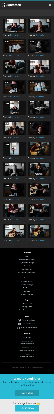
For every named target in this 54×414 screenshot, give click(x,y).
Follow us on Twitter (29, 320)
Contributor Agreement (27, 310)
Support (27, 266)
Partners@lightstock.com (27, 350)
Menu (50, 5)
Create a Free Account (27, 259)
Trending (27, 291)
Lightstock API (27, 269)
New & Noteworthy (27, 294)
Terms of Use (27, 303)
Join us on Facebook (29, 324)
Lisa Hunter (14, 35)
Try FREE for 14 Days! (27, 263)
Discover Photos (27, 281)
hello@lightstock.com (27, 356)
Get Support (27, 337)
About (27, 256)
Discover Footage (27, 285)
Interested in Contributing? (27, 272)
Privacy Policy (27, 307)
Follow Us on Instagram (29, 327)
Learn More (27, 393)
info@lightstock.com (27, 344)
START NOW (27, 408)
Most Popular (27, 288)
